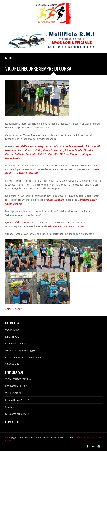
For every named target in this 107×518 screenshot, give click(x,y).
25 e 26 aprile (12, 364)
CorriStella (10, 407)
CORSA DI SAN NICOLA (17, 400)
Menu (8, 58)
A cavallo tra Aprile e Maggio (20, 350)
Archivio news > (13, 308)
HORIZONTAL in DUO (16, 386)
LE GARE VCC (12, 336)
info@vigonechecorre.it (86, 437)
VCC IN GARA (12, 329)
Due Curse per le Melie (17, 413)
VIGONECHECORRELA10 (18, 379)
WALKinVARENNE (14, 393)
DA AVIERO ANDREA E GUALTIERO (23, 357)
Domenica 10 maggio (16, 343)
